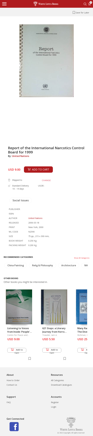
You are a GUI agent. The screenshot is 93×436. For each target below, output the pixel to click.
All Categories (57, 380)
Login (53, 406)
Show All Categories (81, 258)
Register (55, 402)
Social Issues (21, 200)
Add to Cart (17, 350)
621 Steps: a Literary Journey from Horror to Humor (54, 332)
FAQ (9, 402)
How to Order (13, 380)
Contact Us (12, 384)
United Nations (20, 156)
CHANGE (46, 180)
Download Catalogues (61, 384)
